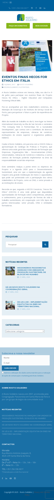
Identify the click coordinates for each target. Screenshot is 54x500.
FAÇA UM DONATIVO (18, 26)
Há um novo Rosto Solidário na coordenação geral (23, 288)
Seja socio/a (41, 26)
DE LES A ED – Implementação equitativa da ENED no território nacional (32, 304)
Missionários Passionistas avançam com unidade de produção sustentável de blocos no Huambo (31, 271)
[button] (5, 2)
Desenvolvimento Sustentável (16, 87)
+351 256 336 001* (18, 8)
